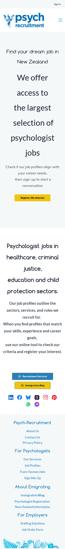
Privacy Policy (32, 443)
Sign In (57, 4)
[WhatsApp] (28, 404)
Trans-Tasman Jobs (32, 472)
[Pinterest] (54, 397)
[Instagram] (45, 397)
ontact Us (33, 437)
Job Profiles (32, 465)
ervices (36, 459)
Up (39, 478)
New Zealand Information (32, 507)
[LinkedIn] (10, 397)
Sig (26, 478)
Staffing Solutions (32, 523)
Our (26, 459)
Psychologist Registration (32, 501)
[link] (32, 538)
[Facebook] (19, 397)
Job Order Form (32, 529)
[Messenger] (36, 404)
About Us (32, 431)
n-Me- (32, 478)
